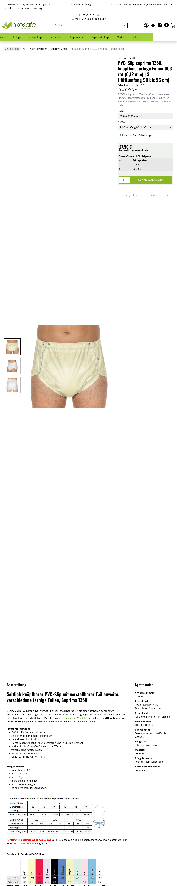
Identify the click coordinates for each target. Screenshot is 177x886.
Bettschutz (80, 37)
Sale (159, 37)
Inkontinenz (22, 37)
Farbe (121, 111)
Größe (121, 122)
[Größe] (145, 127)
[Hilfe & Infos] (166, 25)
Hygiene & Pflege (124, 37)
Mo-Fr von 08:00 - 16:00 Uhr (89, 18)
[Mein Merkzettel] (153, 25)
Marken (145, 37)
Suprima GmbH (126, 58)
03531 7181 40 (89, 15)
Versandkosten (142, 150)
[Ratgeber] (160, 25)
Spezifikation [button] (144, 684)
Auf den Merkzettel (160, 195)
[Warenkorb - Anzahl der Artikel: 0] (173, 25)
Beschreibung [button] (16, 684)
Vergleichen (131, 195)
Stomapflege (60, 37)
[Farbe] (145, 116)
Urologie (40, 37)
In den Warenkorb (150, 180)
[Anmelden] (146, 25)
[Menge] (124, 180)
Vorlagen (66, 718)
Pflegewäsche (100, 37)
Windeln (81, 718)
